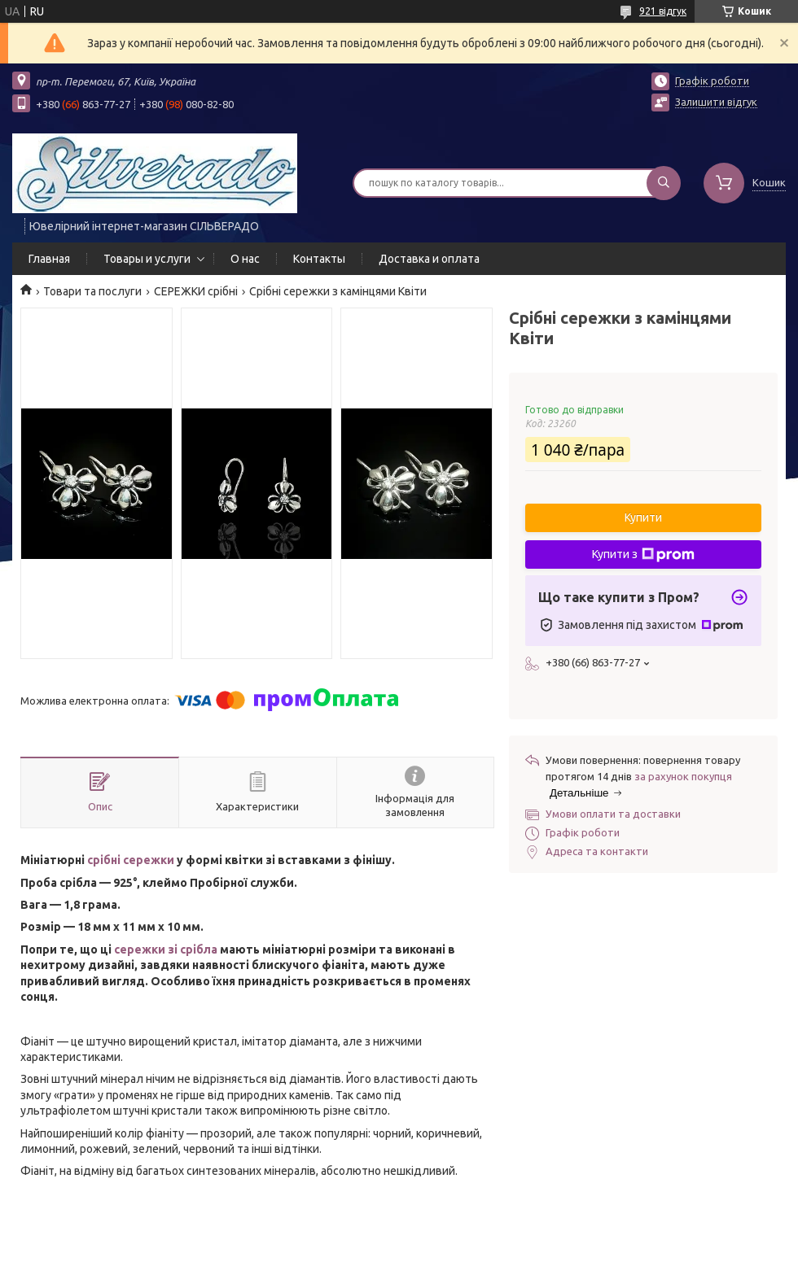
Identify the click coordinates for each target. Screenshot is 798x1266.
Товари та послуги (92, 291)
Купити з (643, 555)
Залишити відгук (716, 101)
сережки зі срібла (165, 949)
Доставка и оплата (429, 258)
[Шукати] (664, 183)
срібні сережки (130, 860)
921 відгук (662, 11)
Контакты (319, 258)
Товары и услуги (147, 258)
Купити (643, 517)
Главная (49, 258)
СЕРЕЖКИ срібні (196, 291)
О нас (245, 258)
